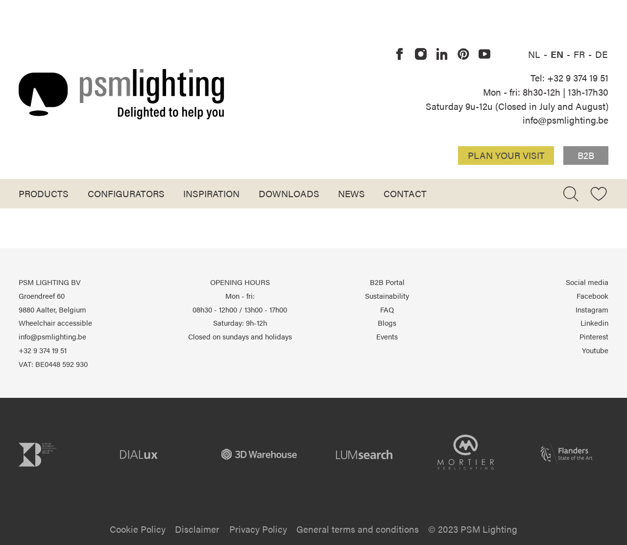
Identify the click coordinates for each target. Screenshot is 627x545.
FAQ (387, 309)
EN (558, 54)
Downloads (289, 193)
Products (44, 193)
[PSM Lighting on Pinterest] (463, 54)
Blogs (387, 322)
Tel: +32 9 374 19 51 (569, 77)
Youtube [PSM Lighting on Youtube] (595, 350)
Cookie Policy (138, 529)
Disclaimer (197, 529)
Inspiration (211, 193)
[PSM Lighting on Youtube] (484, 54)
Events (387, 336)
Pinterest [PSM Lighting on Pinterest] (593, 336)
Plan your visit (506, 155)
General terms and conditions (357, 529)
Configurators (126, 193)
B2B (586, 155)
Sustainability (387, 295)
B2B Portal (387, 282)
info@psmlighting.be (565, 120)
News (351, 193)
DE (601, 54)
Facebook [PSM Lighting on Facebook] (592, 295)
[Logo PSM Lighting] (121, 94)
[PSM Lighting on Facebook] (399, 54)
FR (580, 54)
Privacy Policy (258, 529)
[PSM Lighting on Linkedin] (442, 54)
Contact (405, 193)
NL (535, 54)
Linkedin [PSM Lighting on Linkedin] (594, 322)
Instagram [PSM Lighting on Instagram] (592, 309)
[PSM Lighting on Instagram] (420, 54)
